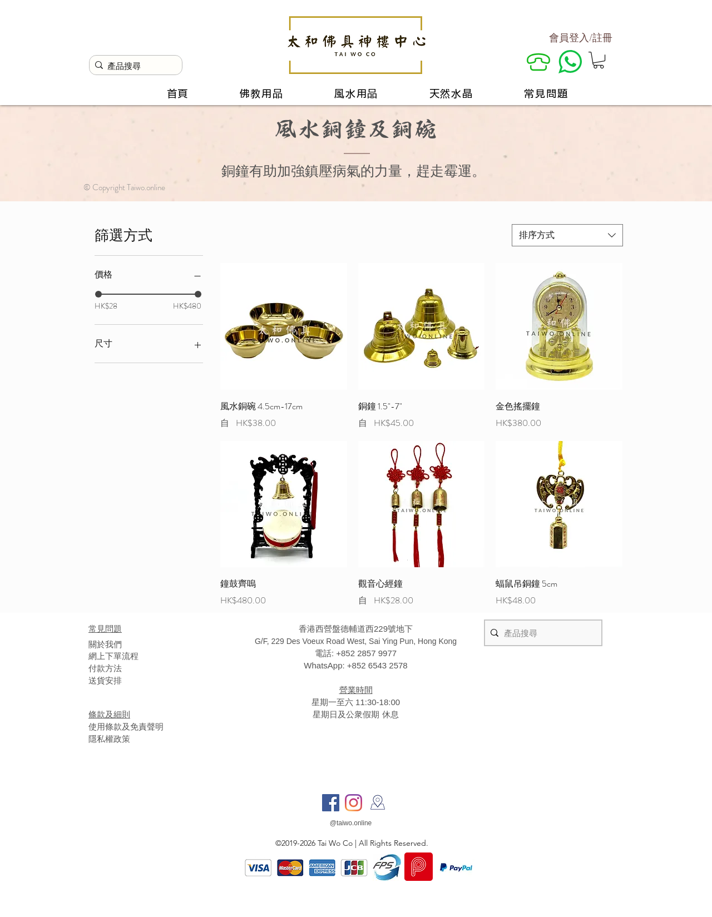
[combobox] (567, 235)
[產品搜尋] (133, 66)
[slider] (98, 294)
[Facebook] (330, 802)
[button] (599, 60)
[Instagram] (353, 802)
